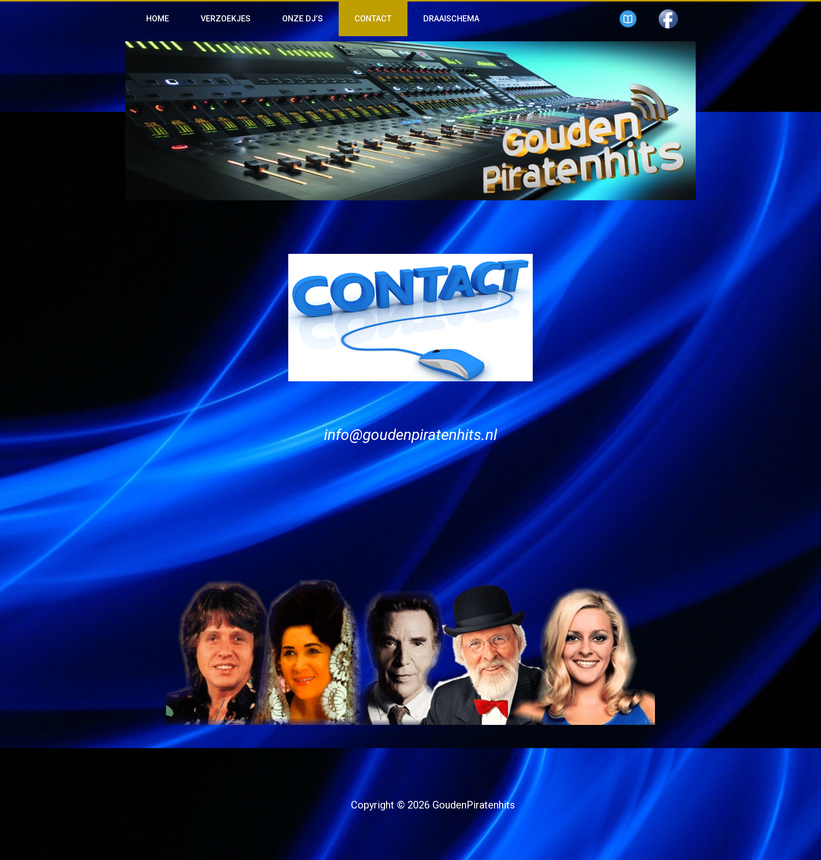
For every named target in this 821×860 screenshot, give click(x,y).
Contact (373, 18)
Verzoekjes (226, 18)
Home (157, 18)
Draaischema (451, 18)
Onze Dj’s (302, 18)
